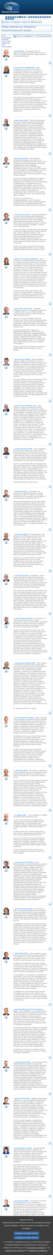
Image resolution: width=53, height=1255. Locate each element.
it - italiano (31, 17)
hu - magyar (38, 17)
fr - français (25, 17)
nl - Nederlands (43, 17)
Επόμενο (25, 22)
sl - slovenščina (8, 19)
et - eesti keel (18, 17)
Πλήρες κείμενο (37, 22)
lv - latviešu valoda (34, 17)
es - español (8, 17)
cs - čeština (11, 17)
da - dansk (13, 17)
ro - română (50, 17)
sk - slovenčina (6, 19)
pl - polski (45, 17)
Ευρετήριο (6, 22)
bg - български (6, 17)
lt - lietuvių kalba (36, 17)
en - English (22, 17)
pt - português (48, 17)
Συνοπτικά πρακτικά (43, 36)
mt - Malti (41, 17)
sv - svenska (13, 19)
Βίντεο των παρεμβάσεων (24, 36)
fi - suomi (11, 19)
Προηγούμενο (16, 22)
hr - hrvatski (29, 17)
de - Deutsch (15, 17)
